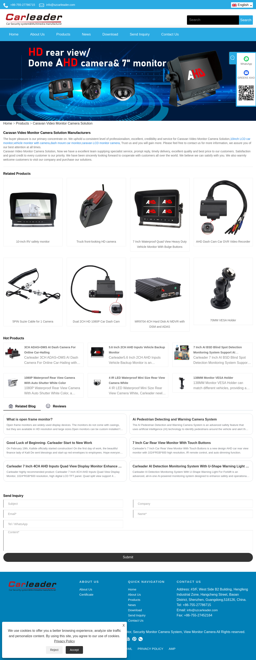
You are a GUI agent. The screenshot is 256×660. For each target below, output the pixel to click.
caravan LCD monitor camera (101, 143)
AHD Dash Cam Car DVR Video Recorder (223, 241)
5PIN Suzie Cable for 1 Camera (32, 321)
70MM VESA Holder (223, 320)
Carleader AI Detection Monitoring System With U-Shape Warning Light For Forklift (191, 466)
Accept (74, 649)
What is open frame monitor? (30, 419)
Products (63, 34)
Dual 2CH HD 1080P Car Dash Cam (96, 321)
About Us (37, 34)
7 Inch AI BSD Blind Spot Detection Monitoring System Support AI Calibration (217, 352)
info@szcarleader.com (60, 4)
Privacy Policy (64, 641)
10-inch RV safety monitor (33, 241)
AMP (172, 648)
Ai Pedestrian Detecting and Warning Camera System (175, 419)
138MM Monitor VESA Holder (213, 377)
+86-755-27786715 (22, 4)
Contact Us (170, 34)
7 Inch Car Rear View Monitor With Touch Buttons (172, 443)
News (86, 34)
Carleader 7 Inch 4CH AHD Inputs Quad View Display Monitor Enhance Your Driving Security (65, 466)
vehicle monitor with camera (32, 143)
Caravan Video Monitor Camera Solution (63, 123)
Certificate (86, 594)
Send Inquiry (140, 34)
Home (14, 34)
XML (129, 648)
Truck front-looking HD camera (96, 241)
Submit (128, 557)
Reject (54, 649)
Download (110, 34)
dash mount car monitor (66, 143)
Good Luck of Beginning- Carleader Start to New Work (49, 443)
